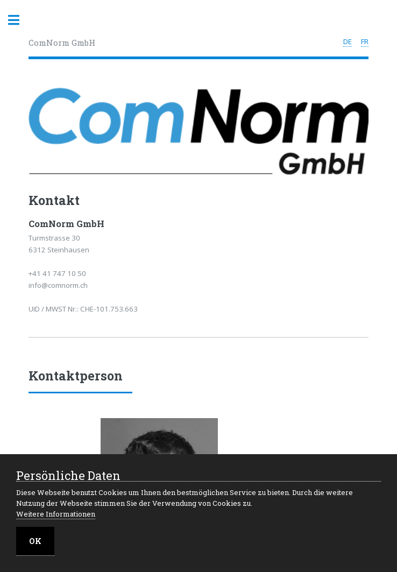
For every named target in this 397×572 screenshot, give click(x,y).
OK (35, 541)
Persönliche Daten (68, 476)
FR (364, 41)
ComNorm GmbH (62, 42)
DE (347, 41)
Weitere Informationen (55, 514)
